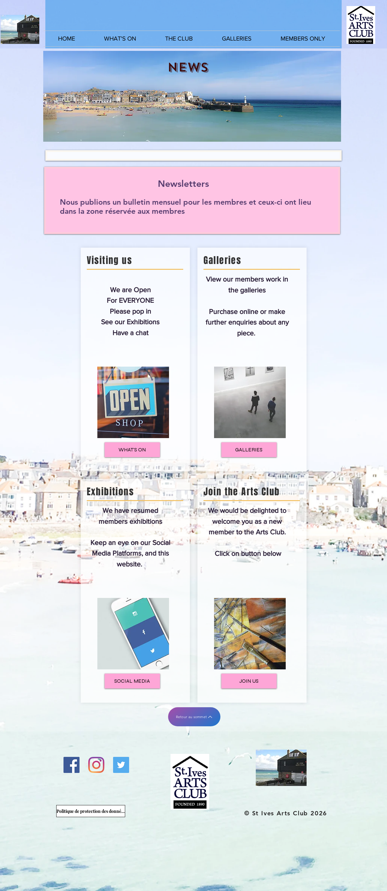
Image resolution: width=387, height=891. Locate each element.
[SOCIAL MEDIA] (132, 681)
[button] (120, 38)
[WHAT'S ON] (132, 449)
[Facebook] (71, 765)
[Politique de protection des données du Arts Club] (90, 811)
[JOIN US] (249, 681)
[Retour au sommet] (194, 716)
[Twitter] (121, 765)
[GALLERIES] (249, 449)
